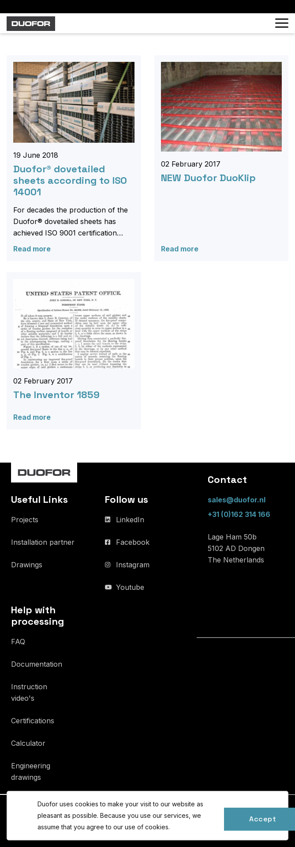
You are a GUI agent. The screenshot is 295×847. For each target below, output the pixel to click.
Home (17, 45)
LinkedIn (130, 519)
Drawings (26, 564)
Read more (32, 248)
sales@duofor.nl (236, 499)
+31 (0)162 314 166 (239, 514)
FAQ (18, 641)
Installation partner (43, 542)
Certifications (32, 720)
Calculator (28, 743)
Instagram (132, 564)
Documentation (36, 664)
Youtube (130, 587)
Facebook (132, 542)
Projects (24, 519)
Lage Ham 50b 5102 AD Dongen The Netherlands (236, 548)
